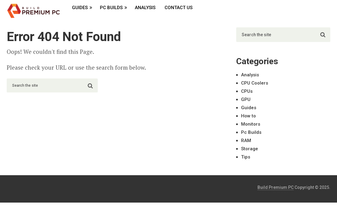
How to (248, 116)
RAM (246, 140)
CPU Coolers (254, 83)
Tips (245, 157)
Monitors (250, 124)
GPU (245, 99)
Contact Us (178, 7)
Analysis (145, 7)
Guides (80, 7)
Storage (249, 148)
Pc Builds (111, 7)
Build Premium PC (275, 187)
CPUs (247, 91)
